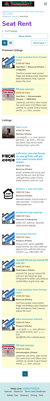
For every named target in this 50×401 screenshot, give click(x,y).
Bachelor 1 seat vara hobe (29, 188)
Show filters (25, 36)
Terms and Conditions (35, 391)
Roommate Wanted (26, 233)
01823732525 (31, 388)
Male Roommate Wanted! (29, 319)
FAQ (41, 395)
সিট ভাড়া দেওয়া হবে (25, 89)
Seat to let (21, 127)
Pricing (34, 395)
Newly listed (39, 43)
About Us (18, 391)
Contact (8, 391)
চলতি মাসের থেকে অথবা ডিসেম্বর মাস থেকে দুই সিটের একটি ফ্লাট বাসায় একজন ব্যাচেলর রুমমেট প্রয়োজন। (30, 158)
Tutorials (24, 395)
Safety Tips (12, 395)
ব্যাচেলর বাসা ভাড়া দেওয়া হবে (29, 212)
